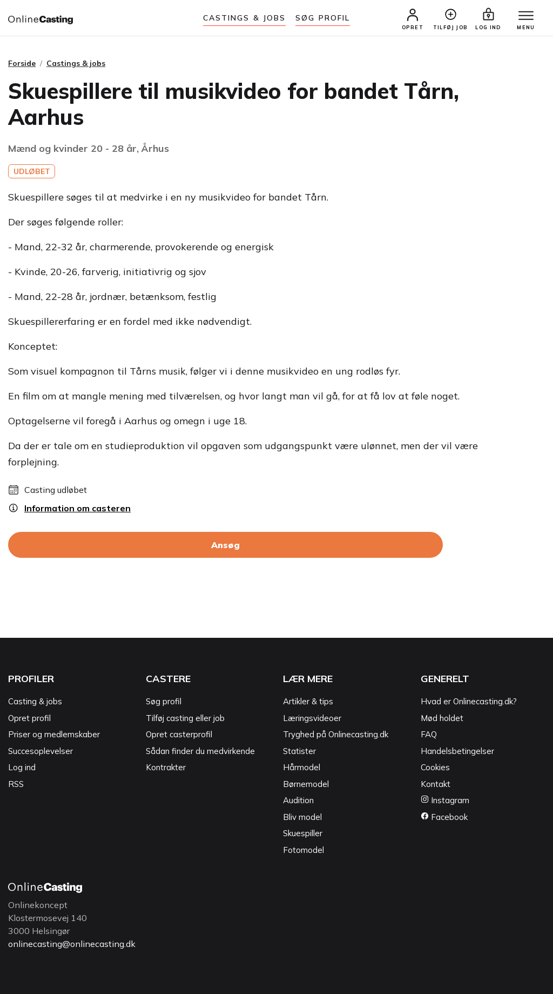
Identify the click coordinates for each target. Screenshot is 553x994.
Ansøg (225, 544)
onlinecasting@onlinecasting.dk (72, 943)
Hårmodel (301, 767)
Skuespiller (302, 833)
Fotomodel (303, 850)
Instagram (445, 800)
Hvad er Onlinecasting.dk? (469, 701)
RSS (16, 784)
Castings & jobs (244, 18)
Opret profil (29, 718)
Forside (22, 63)
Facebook (444, 817)
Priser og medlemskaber (54, 734)
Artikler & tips (308, 701)
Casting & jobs (35, 701)
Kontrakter (166, 767)
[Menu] (526, 16)
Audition (298, 800)
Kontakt (435, 784)
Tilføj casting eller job (185, 718)
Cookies (435, 767)
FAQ (429, 734)
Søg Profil (322, 18)
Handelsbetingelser (457, 751)
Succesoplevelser (40, 751)
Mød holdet (442, 718)
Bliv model (302, 817)
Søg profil (163, 701)
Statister (299, 751)
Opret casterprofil (179, 734)
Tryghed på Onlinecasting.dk (335, 734)
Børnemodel (306, 784)
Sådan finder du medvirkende (200, 751)
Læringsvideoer (312, 718)
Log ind (22, 767)
